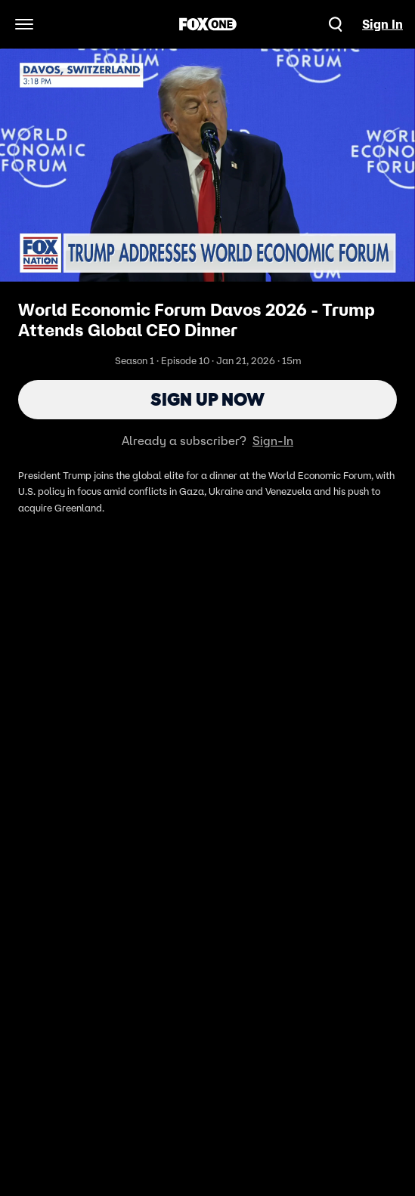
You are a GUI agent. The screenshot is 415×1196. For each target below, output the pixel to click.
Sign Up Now (207, 399)
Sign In (382, 24)
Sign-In (272, 440)
